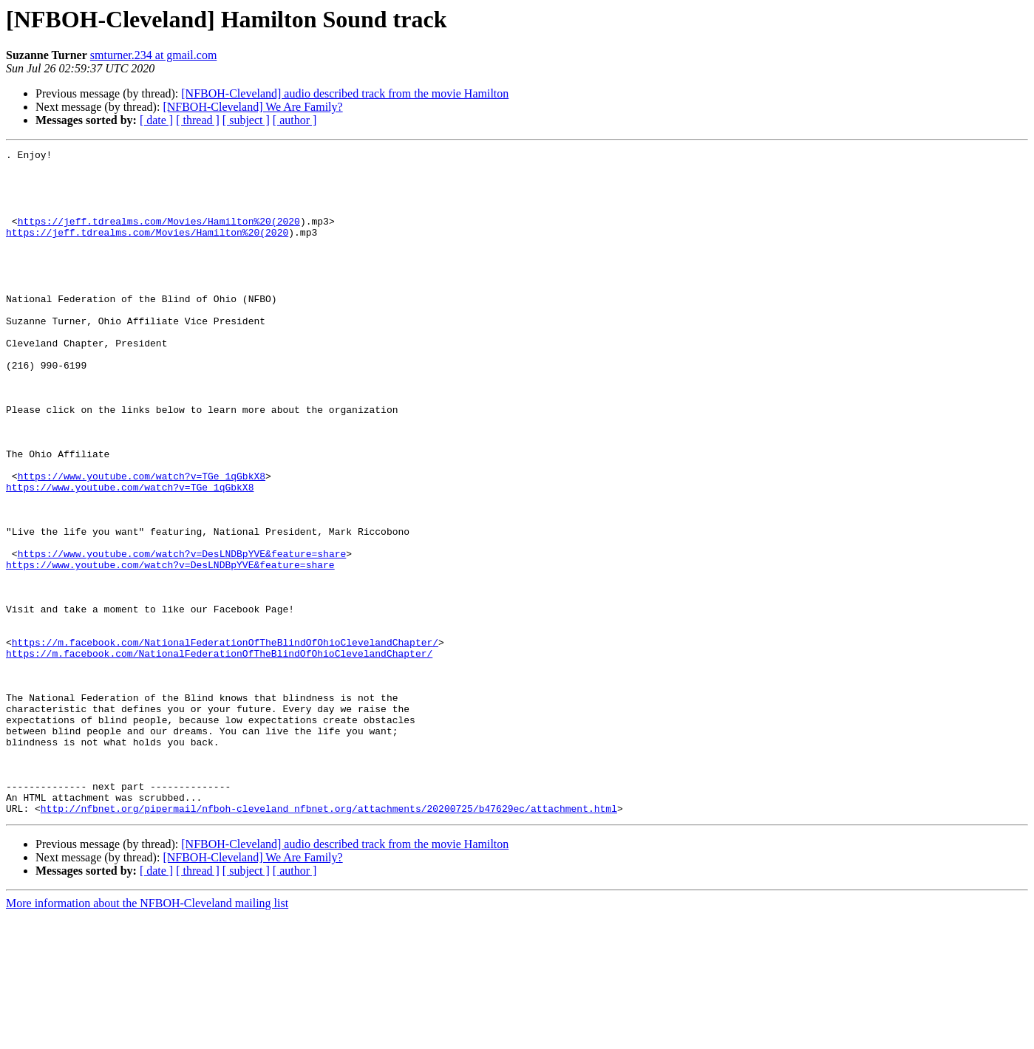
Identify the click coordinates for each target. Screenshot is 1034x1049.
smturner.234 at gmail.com (153, 55)
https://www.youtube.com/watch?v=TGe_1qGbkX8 (141, 542)
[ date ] (156, 120)
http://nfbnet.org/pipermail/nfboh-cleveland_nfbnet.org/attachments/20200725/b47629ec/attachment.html (329, 941)
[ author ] (295, 120)
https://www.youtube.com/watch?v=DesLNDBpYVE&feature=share (182, 635)
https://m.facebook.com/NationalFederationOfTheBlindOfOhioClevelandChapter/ (225, 741)
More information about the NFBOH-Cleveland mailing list (147, 1036)
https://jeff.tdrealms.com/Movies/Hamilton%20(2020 (159, 236)
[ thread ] (198, 120)
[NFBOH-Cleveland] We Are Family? (252, 106)
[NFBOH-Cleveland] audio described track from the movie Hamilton (345, 93)
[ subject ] (246, 120)
